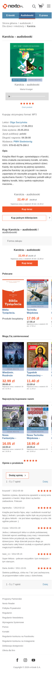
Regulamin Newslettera (12, 617)
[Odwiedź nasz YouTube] (33, 660)
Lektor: (6, 122)
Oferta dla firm (8, 650)
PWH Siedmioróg (23, 141)
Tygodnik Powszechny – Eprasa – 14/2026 (36, 375)
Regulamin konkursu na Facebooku (18, 636)
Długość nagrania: (11, 137)
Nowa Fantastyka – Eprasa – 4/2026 (11, 438)
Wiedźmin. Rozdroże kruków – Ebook (11, 375)
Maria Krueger (26, 89)
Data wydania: (10, 130)
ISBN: (5, 145)
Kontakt (5, 632)
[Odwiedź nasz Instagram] (25, 660)
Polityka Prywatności (11, 608)
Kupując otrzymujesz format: (16, 114)
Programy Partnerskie (12, 599)
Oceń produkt (27, 105)
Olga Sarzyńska (18, 122)
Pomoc (5, 627)
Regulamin (7, 613)
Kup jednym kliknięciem (24, 218)
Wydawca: (8, 141)
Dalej (45, 481)
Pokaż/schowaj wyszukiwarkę (34, 6)
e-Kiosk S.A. (35, 667)
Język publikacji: (11, 134)
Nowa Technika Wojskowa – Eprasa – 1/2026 (35, 438)
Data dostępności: (11, 126)
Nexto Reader (8, 603)
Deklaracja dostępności (12, 646)
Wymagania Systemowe (13, 622)
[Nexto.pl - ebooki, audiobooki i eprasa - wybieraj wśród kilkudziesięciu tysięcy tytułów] (13, 6)
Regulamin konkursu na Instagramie (18, 641)
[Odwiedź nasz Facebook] (17, 660)
